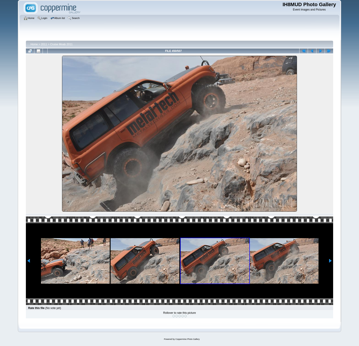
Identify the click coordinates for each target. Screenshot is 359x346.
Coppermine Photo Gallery (187, 339)
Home (34, 44)
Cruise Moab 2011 (61, 44)
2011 (44, 44)
